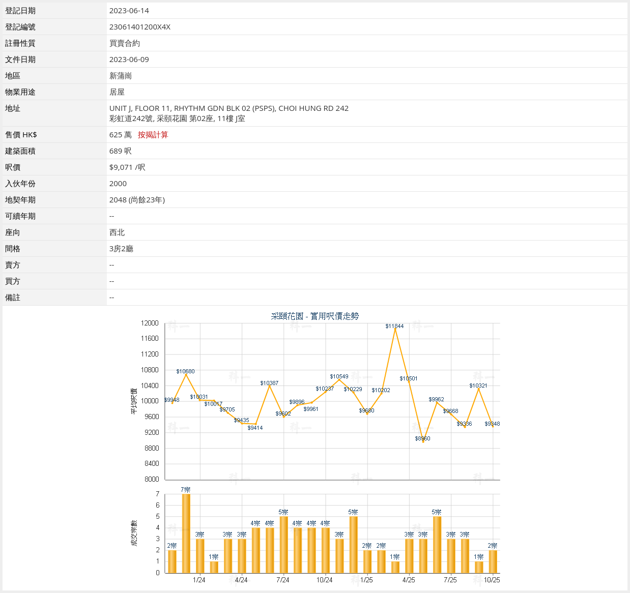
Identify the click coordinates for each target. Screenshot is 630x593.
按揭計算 (153, 134)
